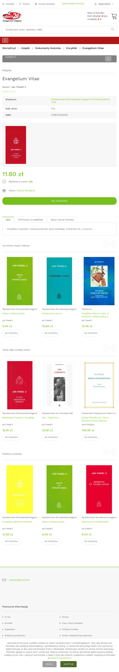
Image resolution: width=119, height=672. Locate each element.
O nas (7, 617)
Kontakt (8, 623)
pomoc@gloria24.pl (19, 579)
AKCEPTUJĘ (68, 664)
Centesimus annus (52, 313)
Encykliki (71, 48)
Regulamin (10, 629)
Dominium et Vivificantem (95, 521)
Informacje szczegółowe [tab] (30, 219)
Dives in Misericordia (13, 313)
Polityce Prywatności (60, 657)
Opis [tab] (8, 219)
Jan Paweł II (18, 86)
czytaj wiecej (9, 91)
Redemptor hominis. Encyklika (18, 417)
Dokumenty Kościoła (48, 48)
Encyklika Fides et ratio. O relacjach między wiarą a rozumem (95, 316)
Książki (25, 48)
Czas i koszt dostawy (72, 623)
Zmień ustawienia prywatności (77, 635)
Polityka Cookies (70, 629)
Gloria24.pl (9, 48)
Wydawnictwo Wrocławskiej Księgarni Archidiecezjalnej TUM (80, 101)
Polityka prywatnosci (15, 635)
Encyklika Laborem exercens (17, 521)
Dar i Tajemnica (50, 417)
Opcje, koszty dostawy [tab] (62, 219)
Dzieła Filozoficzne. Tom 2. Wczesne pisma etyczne (95, 419)
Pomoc (65, 617)
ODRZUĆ (49, 664)
